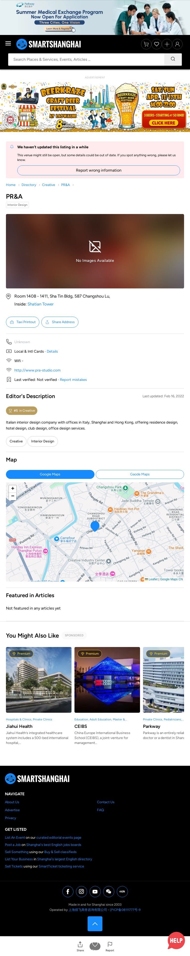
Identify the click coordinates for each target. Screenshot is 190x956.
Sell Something (16, 852)
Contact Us (106, 802)
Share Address (60, 322)
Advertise (12, 810)
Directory (29, 185)
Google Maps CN (171, 579)
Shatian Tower (40, 304)
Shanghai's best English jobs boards (53, 845)
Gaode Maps (140, 474)
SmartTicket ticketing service (61, 866)
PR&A (65, 185)
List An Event (15, 837)
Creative (48, 185)
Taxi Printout (23, 322)
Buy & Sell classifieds (60, 852)
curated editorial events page (58, 837)
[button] (80, 946)
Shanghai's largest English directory (64, 859)
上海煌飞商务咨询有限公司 (88, 910)
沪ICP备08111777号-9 (125, 910)
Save (95, 950)
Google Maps (50, 474)
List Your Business (19, 859)
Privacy (10, 818)
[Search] (173, 59)
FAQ (100, 810)
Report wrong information (98, 170)
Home (11, 185)
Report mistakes (73, 379)
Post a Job (13, 845)
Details (52, 351)
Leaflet (151, 579)
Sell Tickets (14, 866)
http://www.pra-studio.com (37, 370)
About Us (12, 802)
